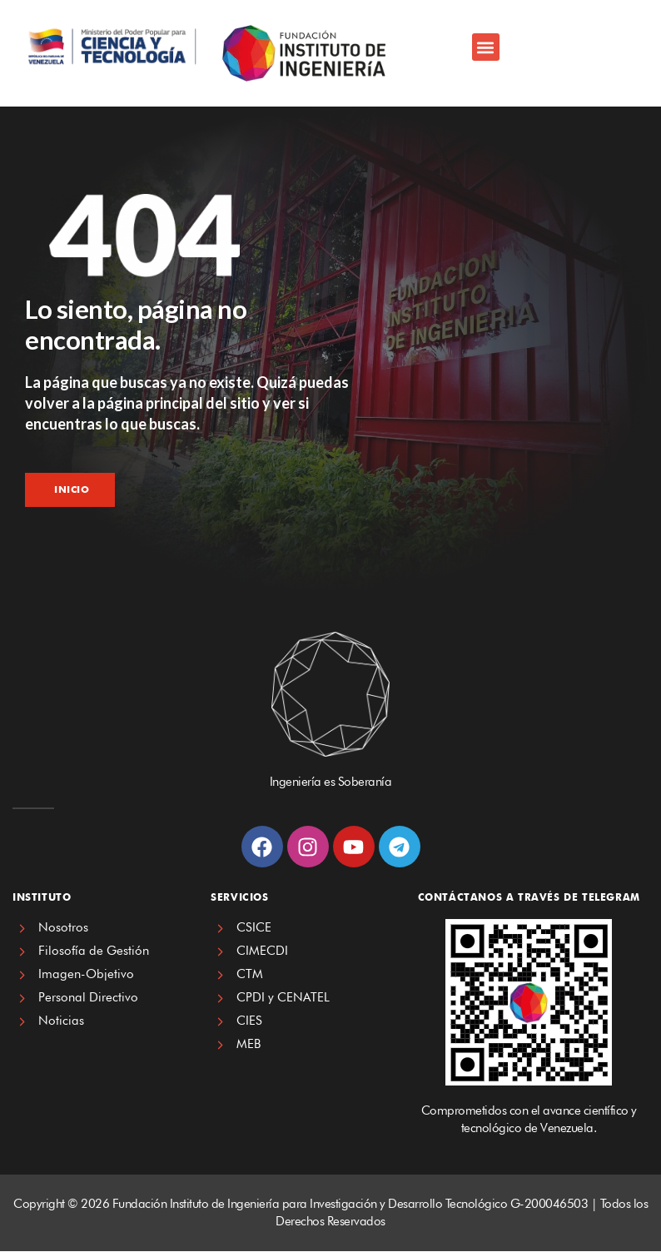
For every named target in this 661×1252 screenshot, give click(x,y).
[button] (485, 47)
